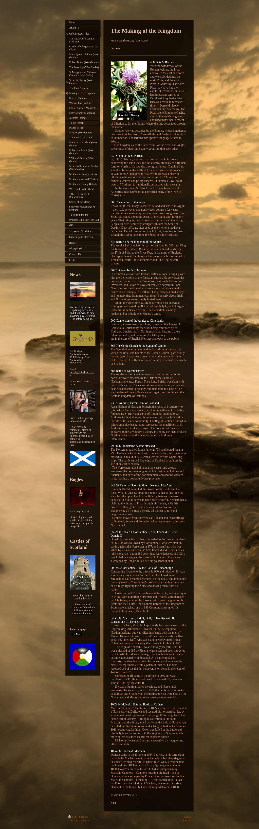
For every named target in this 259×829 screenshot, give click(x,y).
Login (187, 816)
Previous (115, 48)
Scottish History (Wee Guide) (132, 40)
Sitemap (83, 816)
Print (73, 816)
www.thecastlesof (82, 595)
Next (113, 802)
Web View (185, 820)
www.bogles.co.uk (79, 511)
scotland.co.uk (82, 598)
